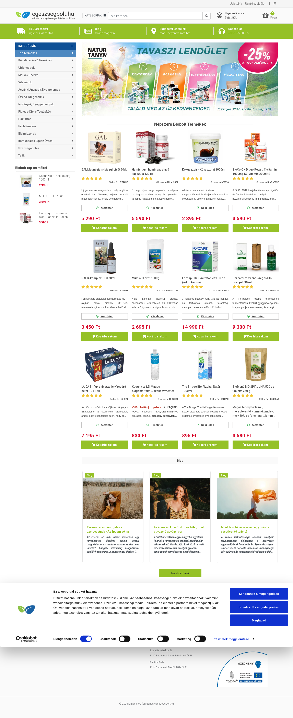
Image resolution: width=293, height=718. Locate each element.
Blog (89, 475)
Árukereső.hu (247, 638)
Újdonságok (26, 67)
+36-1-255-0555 (235, 602)
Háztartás (24, 119)
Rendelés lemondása (94, 607)
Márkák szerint (28, 75)
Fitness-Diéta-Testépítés (34, 111)
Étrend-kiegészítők (31, 97)
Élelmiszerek (27, 133)
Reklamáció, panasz (94, 613)
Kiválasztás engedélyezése (259, 678)
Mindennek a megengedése (259, 664)
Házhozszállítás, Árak (28, 602)
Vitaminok (25, 82)
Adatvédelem (90, 618)
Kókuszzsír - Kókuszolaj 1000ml (54, 177)
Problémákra (27, 126)
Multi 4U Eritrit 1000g (52, 196)
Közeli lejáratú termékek (35, 60)
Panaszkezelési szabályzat (98, 623)
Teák (21, 155)
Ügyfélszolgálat (255, 3)
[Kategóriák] (95, 15)
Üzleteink (236, 3)
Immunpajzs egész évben (35, 141)
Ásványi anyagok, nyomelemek (39, 89)
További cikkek (180, 573)
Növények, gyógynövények (36, 104)
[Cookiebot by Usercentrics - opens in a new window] (26, 710)
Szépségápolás (28, 148)
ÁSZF (85, 628)
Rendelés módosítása (95, 602)
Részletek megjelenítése (231, 710)
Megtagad (259, 691)
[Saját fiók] (233, 15)
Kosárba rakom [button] (104, 228)
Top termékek (27, 53)
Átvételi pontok (24, 607)
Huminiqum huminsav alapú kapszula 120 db (53, 215)
